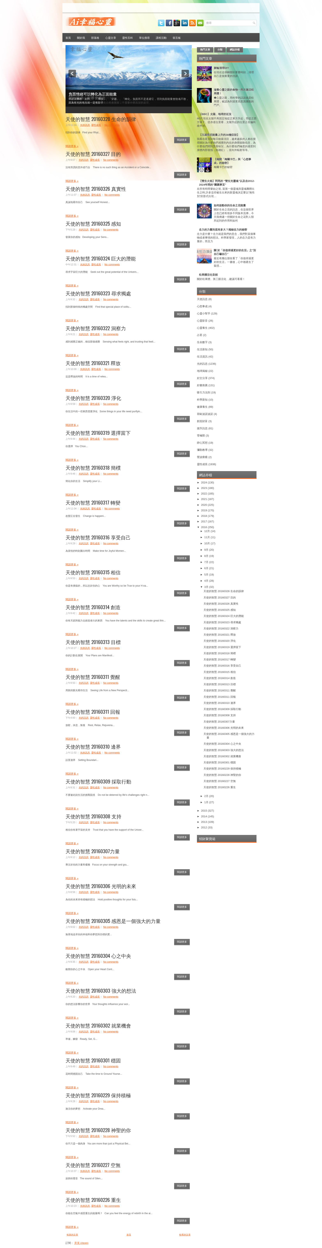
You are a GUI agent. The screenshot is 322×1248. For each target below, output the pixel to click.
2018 (204, 515)
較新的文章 (72, 1234)
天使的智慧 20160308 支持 (93, 816)
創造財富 (202, 421)
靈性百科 (127, 37)
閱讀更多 (182, 139)
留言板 (177, 37)
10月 (207, 543)
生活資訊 (202, 356)
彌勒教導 (202, 449)
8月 (206, 555)
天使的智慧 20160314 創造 (93, 606)
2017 (204, 521)
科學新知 (202, 399)
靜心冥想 (202, 442)
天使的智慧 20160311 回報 (93, 711)
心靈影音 (202, 320)
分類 (219, 49)
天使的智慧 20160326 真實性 (96, 188)
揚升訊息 (202, 428)
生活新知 (202, 349)
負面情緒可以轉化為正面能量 (93, 94)
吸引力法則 (203, 392)
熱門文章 (205, 49)
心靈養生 (202, 327)
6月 (206, 568)
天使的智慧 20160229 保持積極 (98, 1095)
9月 (206, 549)
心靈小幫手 (203, 313)
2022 (204, 493)
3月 (206, 586)
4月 (206, 580)
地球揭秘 (202, 370)
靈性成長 (96, 125)
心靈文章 (110, 37)
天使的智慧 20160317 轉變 (93, 502)
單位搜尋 (144, 37)
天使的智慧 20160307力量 (93, 850)
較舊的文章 (185, 1234)
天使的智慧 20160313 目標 (93, 641)
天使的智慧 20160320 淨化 (93, 397)
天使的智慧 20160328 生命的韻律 (101, 118)
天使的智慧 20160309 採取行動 (98, 781)
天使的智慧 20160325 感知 (93, 223)
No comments (112, 125)
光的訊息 (85, 125)
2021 (204, 499)
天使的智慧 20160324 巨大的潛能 (101, 258)
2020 (204, 504)
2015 (204, 810)
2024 (204, 482)
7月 (206, 562)
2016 (204, 527)
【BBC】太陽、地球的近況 (215, 114)
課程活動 (161, 37)
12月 (207, 531)
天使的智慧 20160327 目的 (93, 153)
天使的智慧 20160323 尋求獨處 (98, 293)
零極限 (201, 435)
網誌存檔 (235, 49)
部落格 (95, 37)
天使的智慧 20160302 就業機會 (98, 1025)
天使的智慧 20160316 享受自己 (98, 537)
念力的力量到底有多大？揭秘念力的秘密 (223, 229)
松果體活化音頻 (208, 274)
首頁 (68, 37)
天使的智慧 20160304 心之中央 (98, 955)
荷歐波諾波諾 (205, 414)
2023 (204, 488)
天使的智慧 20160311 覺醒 (93, 676)
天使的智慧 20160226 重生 (93, 1199)
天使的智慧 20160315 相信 (93, 572)
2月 (206, 796)
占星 (199, 335)
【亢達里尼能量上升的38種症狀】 (219, 134)
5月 (206, 574)
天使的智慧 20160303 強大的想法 (101, 990)
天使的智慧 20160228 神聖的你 (98, 1129)
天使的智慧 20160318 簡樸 (93, 467)
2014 (204, 816)
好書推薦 (202, 385)
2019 (204, 510)
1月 (206, 802)
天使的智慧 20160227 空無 (93, 1164)
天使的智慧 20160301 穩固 (93, 1060)
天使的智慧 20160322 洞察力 (96, 327)
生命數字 (202, 342)
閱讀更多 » (72, 146)
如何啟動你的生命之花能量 (230, 205)
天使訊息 (202, 299)
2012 (204, 827)
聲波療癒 (202, 457)
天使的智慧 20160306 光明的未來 (101, 885)
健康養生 (202, 406)
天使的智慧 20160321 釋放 (93, 362)
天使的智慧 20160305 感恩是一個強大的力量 (113, 920)
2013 (204, 821)
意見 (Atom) (81, 1243)
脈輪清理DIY (221, 68)
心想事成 (202, 306)
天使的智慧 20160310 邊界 (93, 746)
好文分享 (202, 378)
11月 (207, 537)
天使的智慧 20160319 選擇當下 (98, 432)
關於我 (81, 37)
